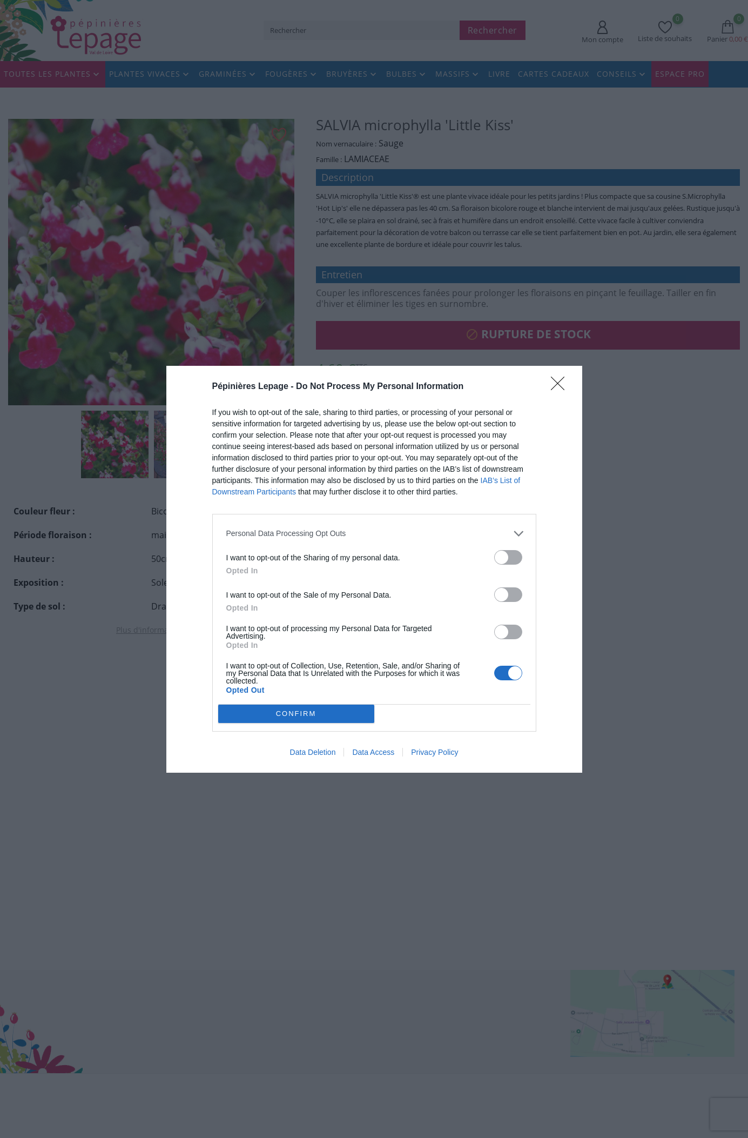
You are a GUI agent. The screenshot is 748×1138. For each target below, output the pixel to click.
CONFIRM (296, 713)
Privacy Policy (434, 752)
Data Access (373, 752)
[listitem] (374, 533)
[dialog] (374, 568)
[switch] (508, 557)
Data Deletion (313, 752)
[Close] (561, 386)
